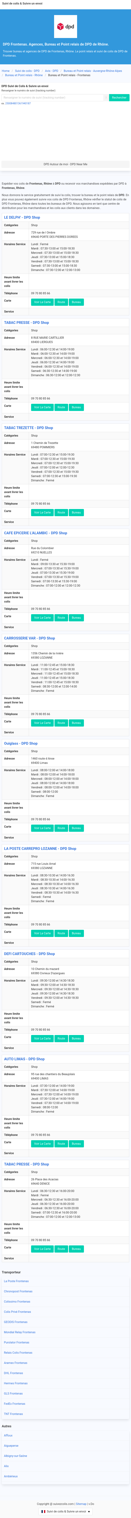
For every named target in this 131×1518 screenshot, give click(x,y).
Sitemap (81, 1504)
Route (61, 302)
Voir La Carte (42, 302)
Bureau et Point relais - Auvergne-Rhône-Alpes (93, 71)
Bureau (76, 302)
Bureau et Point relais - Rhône (24, 75)
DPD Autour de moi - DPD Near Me (65, 164)
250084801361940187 (18, 103)
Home (6, 71)
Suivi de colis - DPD (27, 71)
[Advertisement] (65, 134)
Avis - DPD (51, 71)
